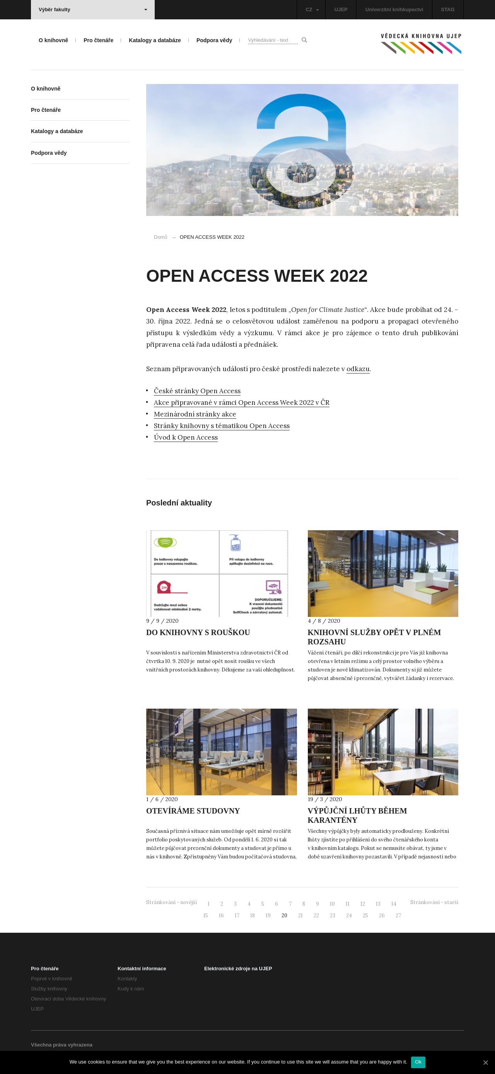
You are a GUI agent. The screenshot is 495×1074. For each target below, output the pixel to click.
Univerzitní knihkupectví (394, 9)
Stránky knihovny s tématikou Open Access (222, 425)
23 (332, 915)
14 (393, 904)
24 (349, 915)
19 (268, 915)
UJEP (341, 9)
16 (221, 915)
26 (382, 915)
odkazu (358, 369)
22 (316, 915)
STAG (447, 9)
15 (205, 915)
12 (362, 904)
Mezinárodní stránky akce (195, 414)
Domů (160, 237)
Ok (418, 1062)
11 (348, 904)
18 (252, 915)
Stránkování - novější (171, 902)
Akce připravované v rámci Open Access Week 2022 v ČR (241, 402)
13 (378, 904)
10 (332, 904)
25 (365, 915)
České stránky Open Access (197, 391)
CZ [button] (312, 9)
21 (300, 915)
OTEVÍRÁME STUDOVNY (193, 811)
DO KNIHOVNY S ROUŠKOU (198, 632)
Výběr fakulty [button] (93, 9)
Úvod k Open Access (186, 437)
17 (237, 915)
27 (398, 915)
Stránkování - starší (434, 902)
